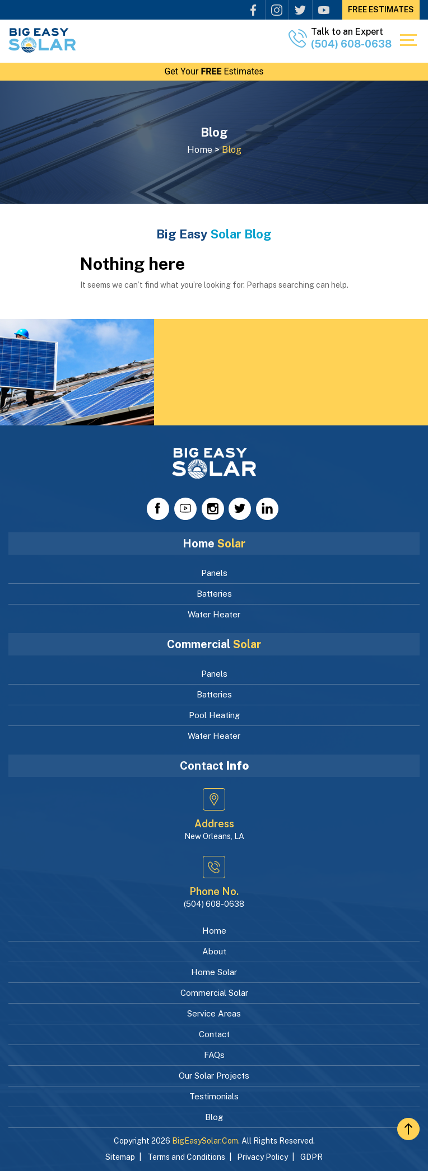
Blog (214, 1117)
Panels (214, 573)
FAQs (214, 1055)
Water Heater (214, 614)
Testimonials (214, 1096)
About (214, 951)
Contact (214, 1034)
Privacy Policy (262, 1157)
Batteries (214, 593)
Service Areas (214, 1013)
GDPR (311, 1157)
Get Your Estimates (213, 71)
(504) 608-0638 (351, 44)
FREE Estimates (381, 9)
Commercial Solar (214, 992)
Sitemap (120, 1157)
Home (214, 930)
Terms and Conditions (186, 1157)
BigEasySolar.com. (206, 1140)
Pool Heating (214, 715)
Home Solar (214, 972)
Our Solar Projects (214, 1075)
